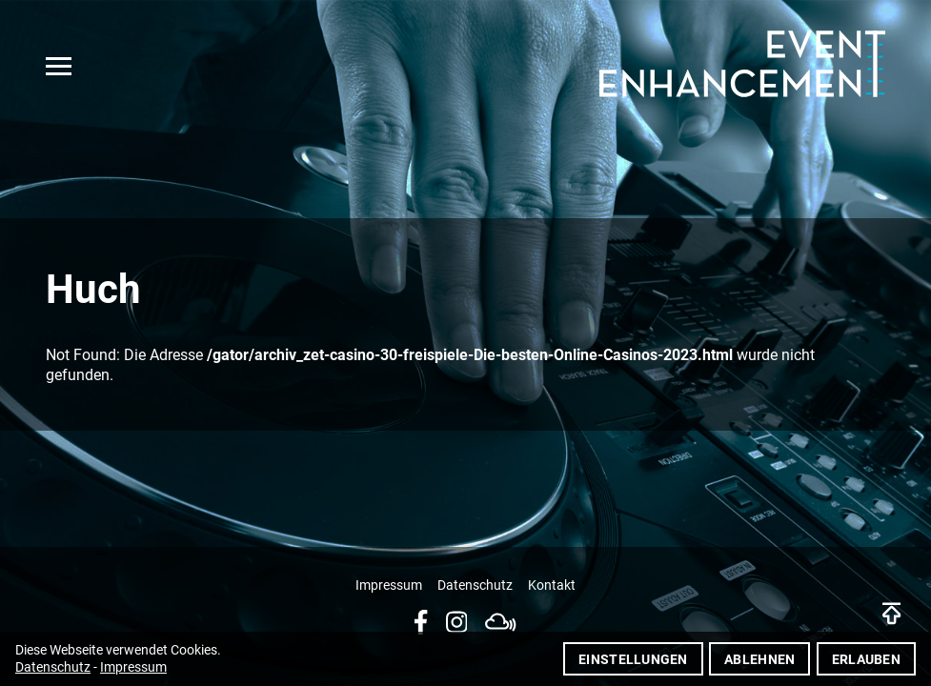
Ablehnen (759, 659)
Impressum (388, 585)
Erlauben (866, 659)
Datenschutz (475, 585)
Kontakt (552, 585)
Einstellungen (633, 659)
